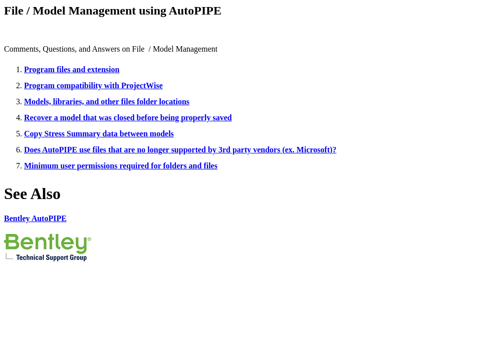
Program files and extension (71, 69)
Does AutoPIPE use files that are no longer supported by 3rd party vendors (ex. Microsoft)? (180, 149)
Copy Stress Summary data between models (99, 133)
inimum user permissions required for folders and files (124, 165)
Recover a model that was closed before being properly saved (128, 117)
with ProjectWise (132, 85)
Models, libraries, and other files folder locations (106, 101)
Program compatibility (63, 85)
